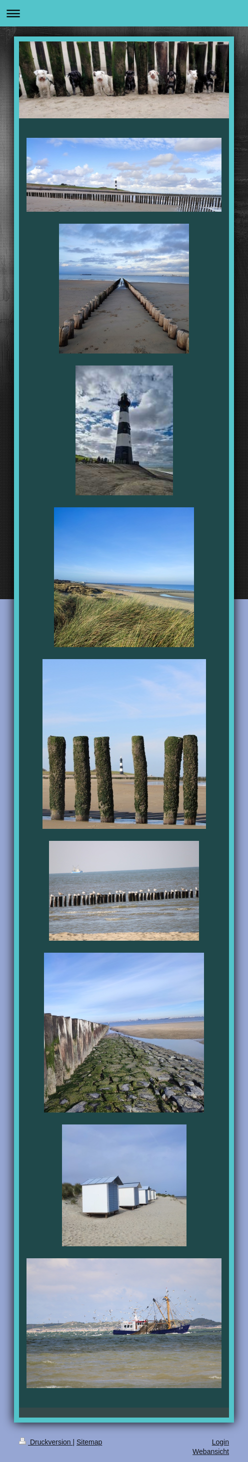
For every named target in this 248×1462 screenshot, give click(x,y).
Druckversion (45, 1442)
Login (220, 1442)
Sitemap (89, 1442)
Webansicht (210, 1452)
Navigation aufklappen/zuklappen (124, 13)
